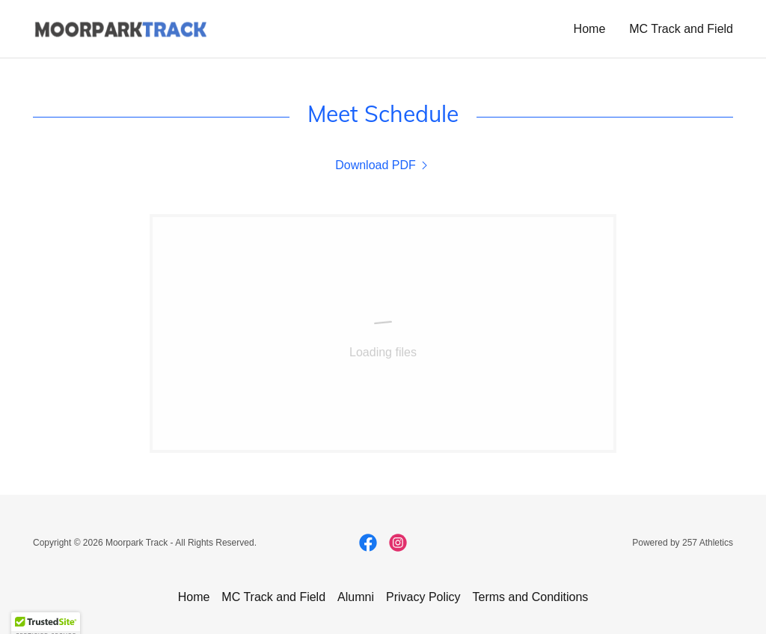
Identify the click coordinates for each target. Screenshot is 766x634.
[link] (120, 28)
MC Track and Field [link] (681, 28)
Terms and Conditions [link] (531, 597)
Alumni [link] (355, 597)
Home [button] (194, 597)
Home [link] (590, 28)
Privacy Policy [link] (423, 597)
